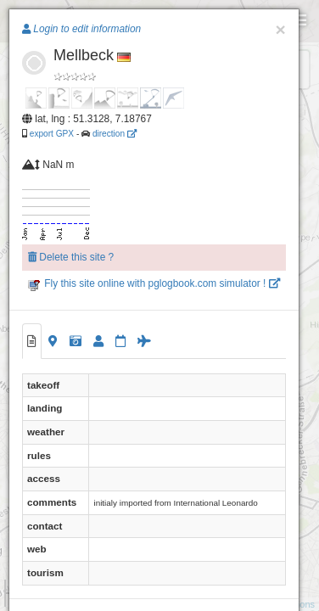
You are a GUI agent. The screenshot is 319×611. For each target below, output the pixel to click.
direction (114, 133)
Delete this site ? (71, 257)
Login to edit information (81, 29)
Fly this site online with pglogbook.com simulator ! (154, 283)
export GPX (52, 133)
